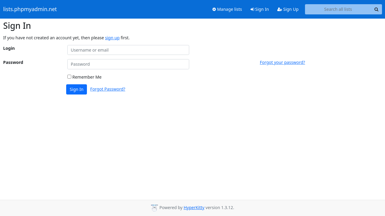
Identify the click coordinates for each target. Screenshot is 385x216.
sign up (112, 37)
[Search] (376, 9)
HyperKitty (193, 207)
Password (13, 62)
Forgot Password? (107, 89)
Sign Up (288, 9)
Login (9, 48)
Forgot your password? (282, 62)
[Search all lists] (338, 9)
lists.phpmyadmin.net (30, 9)
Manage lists (227, 9)
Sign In (260, 9)
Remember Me (84, 77)
